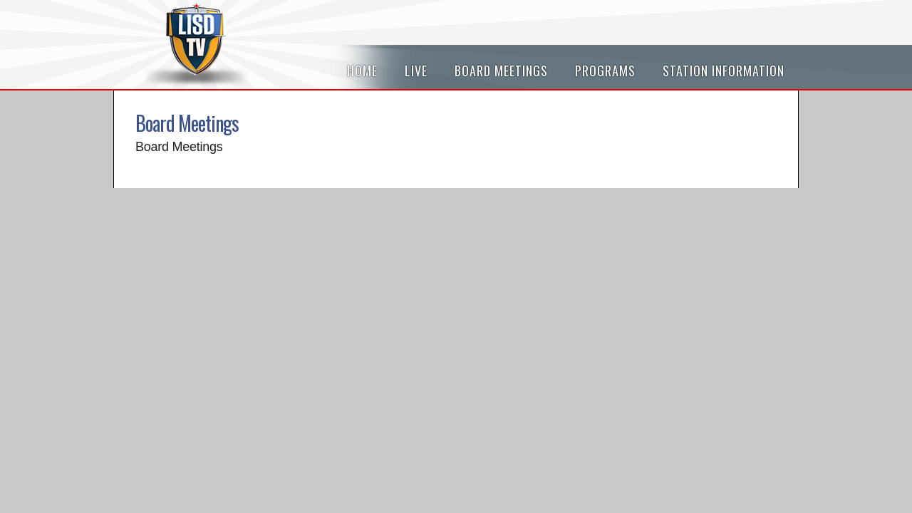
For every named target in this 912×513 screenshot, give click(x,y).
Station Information (723, 70)
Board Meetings (501, 70)
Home (362, 70)
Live (416, 70)
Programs (605, 70)
